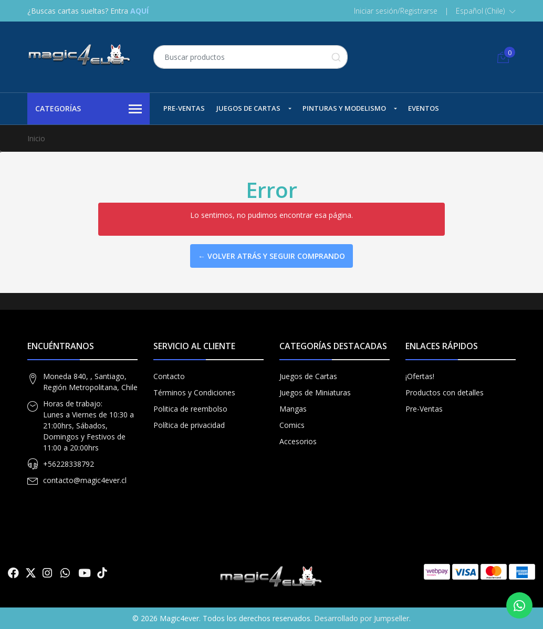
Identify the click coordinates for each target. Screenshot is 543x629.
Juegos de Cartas (248, 108)
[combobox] (250, 57)
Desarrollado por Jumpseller (361, 618)
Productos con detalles (444, 392)
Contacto (169, 376)
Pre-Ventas (184, 108)
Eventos (423, 108)
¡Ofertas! (419, 376)
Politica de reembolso (190, 409)
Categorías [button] (88, 109)
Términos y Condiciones (194, 392)
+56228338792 (68, 464)
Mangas (293, 409)
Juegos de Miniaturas (315, 392)
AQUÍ (139, 11)
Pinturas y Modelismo (344, 108)
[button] (486, 11)
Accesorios (298, 441)
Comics (292, 425)
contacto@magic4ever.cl (85, 480)
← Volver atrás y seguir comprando (271, 256)
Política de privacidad (189, 425)
